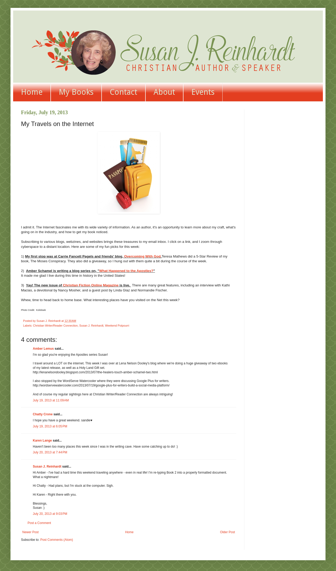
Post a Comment (39, 523)
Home (32, 92)
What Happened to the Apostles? (126, 271)
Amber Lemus (43, 348)
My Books (76, 92)
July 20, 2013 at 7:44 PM (50, 452)
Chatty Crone (42, 414)
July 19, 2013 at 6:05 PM (50, 426)
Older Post (227, 532)
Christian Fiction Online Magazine (91, 285)
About (164, 92)
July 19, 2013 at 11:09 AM (51, 400)
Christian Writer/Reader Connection (55, 325)
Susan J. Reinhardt (91, 325)
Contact (123, 92)
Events (202, 92)
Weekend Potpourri (117, 325)
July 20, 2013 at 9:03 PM (50, 514)
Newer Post (30, 532)
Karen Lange (42, 440)
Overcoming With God (142, 256)
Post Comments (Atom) (56, 540)
